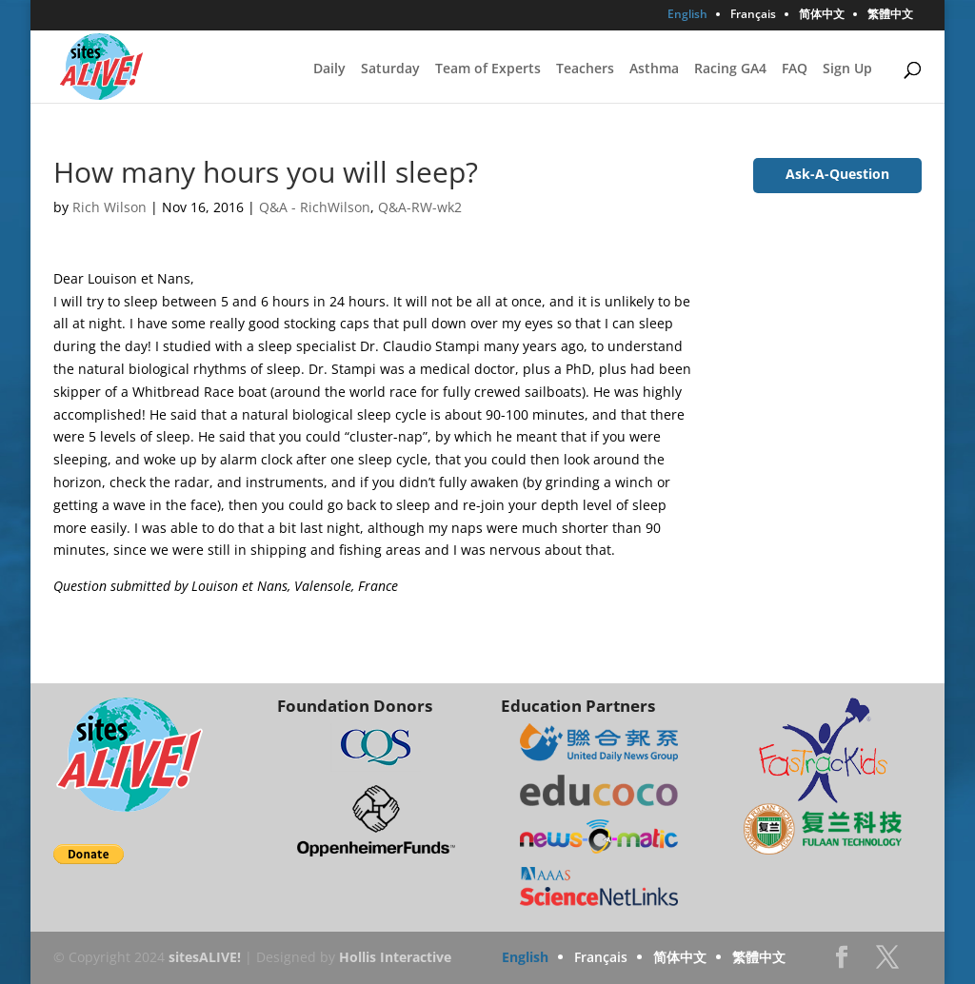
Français (753, 15)
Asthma (654, 69)
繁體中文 (890, 15)
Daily (329, 69)
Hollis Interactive (395, 957)
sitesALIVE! (205, 957)
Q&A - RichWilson (314, 207)
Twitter (887, 962)
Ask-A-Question (837, 174)
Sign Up (847, 69)
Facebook (841, 962)
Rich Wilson (109, 207)
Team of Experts (488, 69)
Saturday (390, 69)
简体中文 (822, 15)
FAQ (794, 69)
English (687, 15)
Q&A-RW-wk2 (420, 207)
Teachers (585, 69)
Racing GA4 (730, 69)
